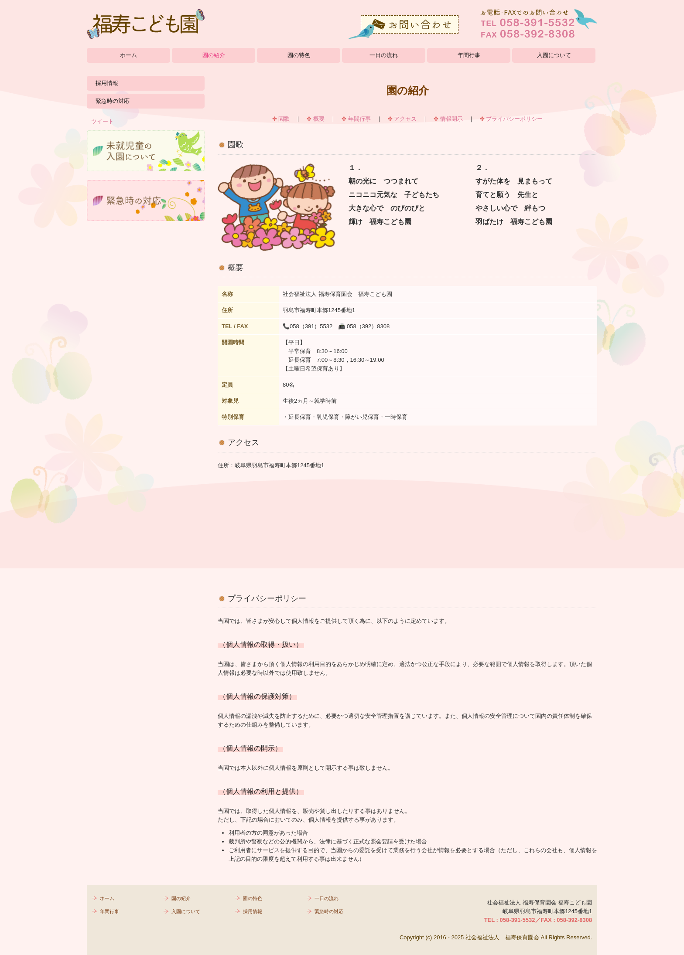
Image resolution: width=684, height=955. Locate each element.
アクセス (405, 119)
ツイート (102, 121)
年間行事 (469, 55)
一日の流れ (383, 55)
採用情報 (107, 83)
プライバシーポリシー (514, 119)
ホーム (128, 55)
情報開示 (451, 119)
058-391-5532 (517, 920)
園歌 (284, 119)
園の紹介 (213, 55)
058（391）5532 (311, 326)
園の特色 (298, 55)
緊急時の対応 (113, 101)
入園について (554, 55)
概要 (319, 119)
